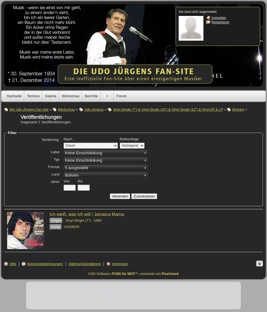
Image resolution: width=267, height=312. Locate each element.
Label (55, 152)
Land (55, 174)
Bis (80, 181)
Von (67, 181)
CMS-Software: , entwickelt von (133, 274)
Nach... (69, 139)
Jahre (54, 182)
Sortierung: (50, 140)
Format (53, 167)
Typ (56, 159)
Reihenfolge (129, 139)
